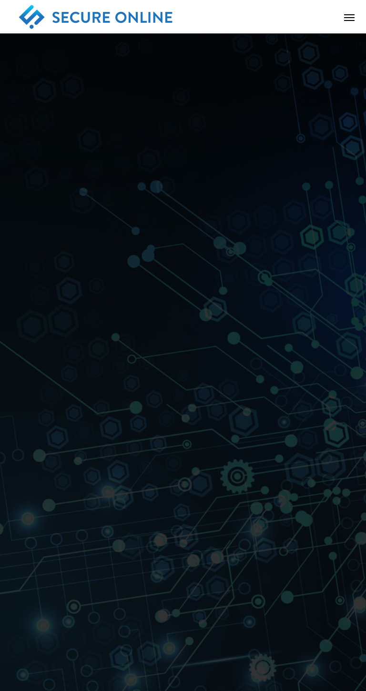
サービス (108, 647)
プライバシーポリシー (231, 647)
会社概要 (64, 647)
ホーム (22, 647)
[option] (183, 188)
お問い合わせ (160, 647)
